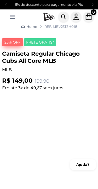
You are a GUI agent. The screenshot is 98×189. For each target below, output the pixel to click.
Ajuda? (83, 164)
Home (29, 26)
